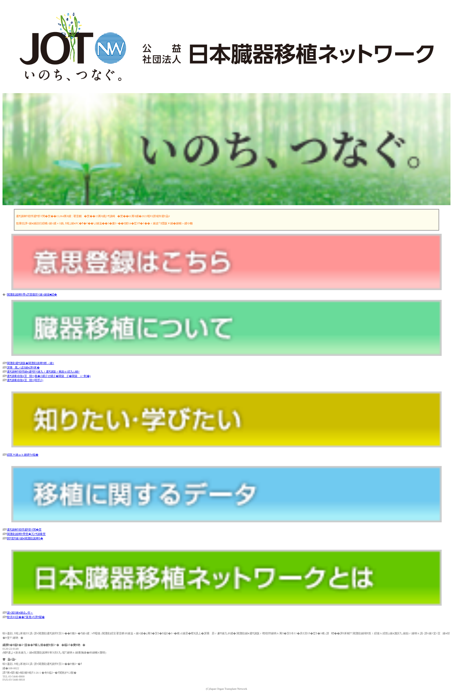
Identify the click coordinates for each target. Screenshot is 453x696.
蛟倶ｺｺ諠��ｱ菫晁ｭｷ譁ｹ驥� (26, 617)
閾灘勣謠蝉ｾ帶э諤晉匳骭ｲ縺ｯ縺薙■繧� (32, 294)
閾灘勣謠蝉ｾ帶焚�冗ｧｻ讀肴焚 (26, 534)
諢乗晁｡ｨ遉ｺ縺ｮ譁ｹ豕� (23, 367)
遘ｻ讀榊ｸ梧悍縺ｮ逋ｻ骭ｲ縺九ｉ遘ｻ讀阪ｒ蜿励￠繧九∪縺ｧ (43, 371)
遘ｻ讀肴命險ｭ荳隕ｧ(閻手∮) (25, 380)
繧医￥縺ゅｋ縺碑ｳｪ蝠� (22, 454)
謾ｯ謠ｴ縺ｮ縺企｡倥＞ (20, 612)
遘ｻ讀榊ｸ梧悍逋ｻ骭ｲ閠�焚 (24, 529)
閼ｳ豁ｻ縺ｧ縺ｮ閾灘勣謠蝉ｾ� (25, 538)
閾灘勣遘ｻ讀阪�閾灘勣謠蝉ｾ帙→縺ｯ (30, 363)
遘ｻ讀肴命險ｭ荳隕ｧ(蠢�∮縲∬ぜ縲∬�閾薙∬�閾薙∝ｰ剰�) (49, 376)
